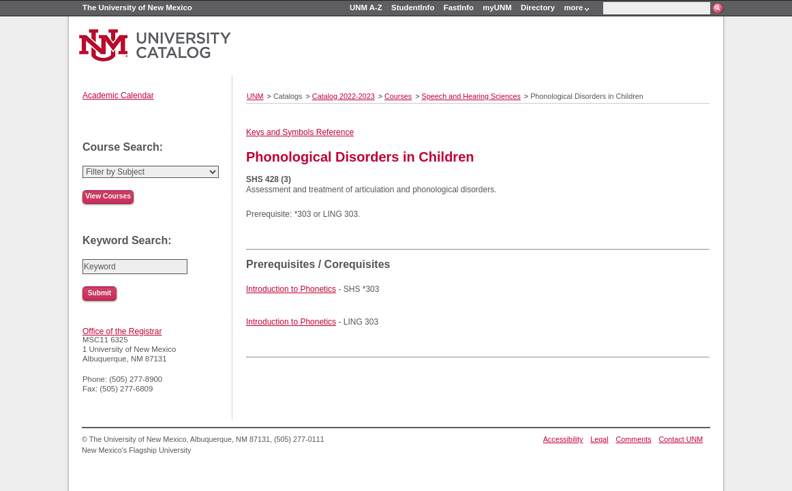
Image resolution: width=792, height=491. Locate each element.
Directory (538, 7)
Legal (599, 439)
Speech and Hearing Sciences (471, 96)
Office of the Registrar (122, 331)
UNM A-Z (366, 7)
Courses (398, 96)
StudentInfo (412, 7)
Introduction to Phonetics (291, 289)
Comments (634, 439)
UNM (255, 96)
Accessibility (563, 439)
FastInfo (459, 7)
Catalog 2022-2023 (343, 96)
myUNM (497, 7)
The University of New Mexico (137, 7)
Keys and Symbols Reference (300, 132)
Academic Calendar (118, 95)
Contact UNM (681, 439)
